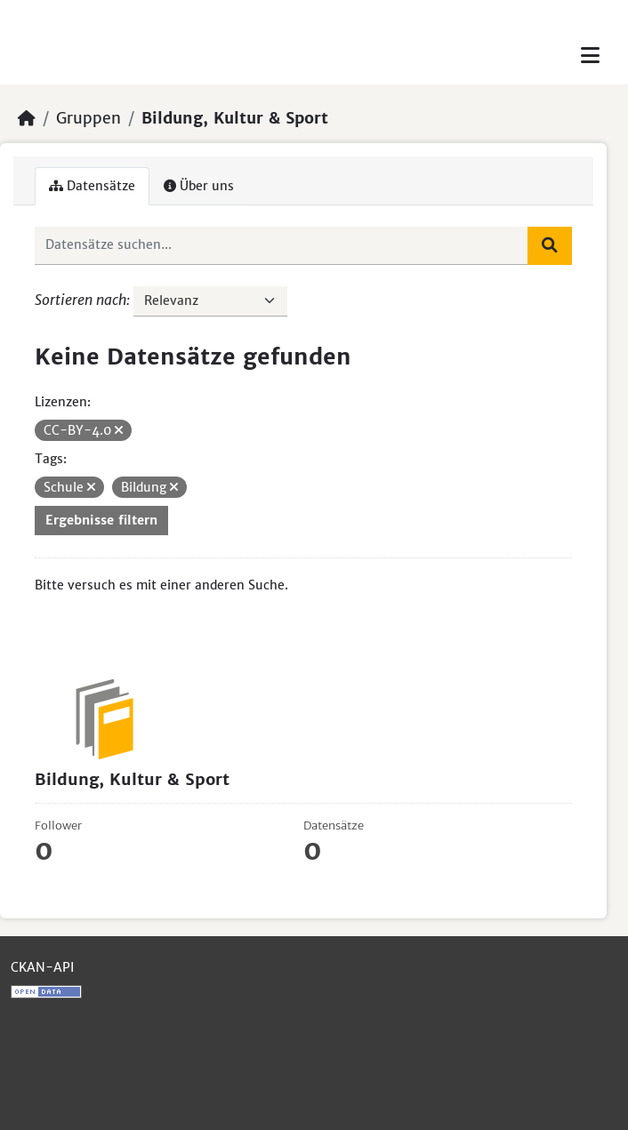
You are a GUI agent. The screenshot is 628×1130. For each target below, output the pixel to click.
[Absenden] (549, 245)
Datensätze (92, 186)
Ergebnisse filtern (101, 520)
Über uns (199, 186)
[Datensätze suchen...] (281, 245)
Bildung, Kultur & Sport (234, 118)
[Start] (27, 118)
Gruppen (88, 118)
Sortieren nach (80, 300)
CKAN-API (42, 967)
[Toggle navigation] (590, 55)
